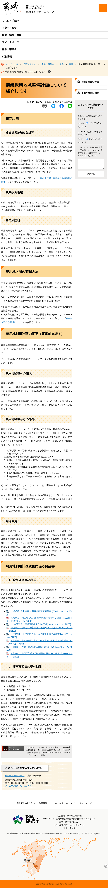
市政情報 (7, 56)
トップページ (11, 64)
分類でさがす (29, 64)
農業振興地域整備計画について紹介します (25, 71)
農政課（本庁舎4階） (14, 775)
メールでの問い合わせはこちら (19, 786)
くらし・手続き (10, 20)
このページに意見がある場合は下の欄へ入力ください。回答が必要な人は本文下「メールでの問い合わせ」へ (90, 151)
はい (83, 123)
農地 (71, 64)
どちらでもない (95, 123)
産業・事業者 (9, 49)
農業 (61, 64)
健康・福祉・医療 (11, 35)
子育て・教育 (9, 28)
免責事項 (43, 803)
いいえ (83, 127)
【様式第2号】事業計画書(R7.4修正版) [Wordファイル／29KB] (41, 624)
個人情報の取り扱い (26, 803)
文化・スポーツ (10, 42)
